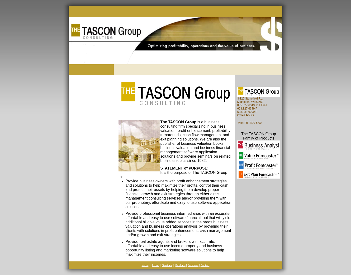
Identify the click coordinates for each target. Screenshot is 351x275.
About (155, 265)
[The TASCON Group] (75, 60)
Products (181, 265)
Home (145, 265)
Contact (204, 265)
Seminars (193, 265)
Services (167, 265)
